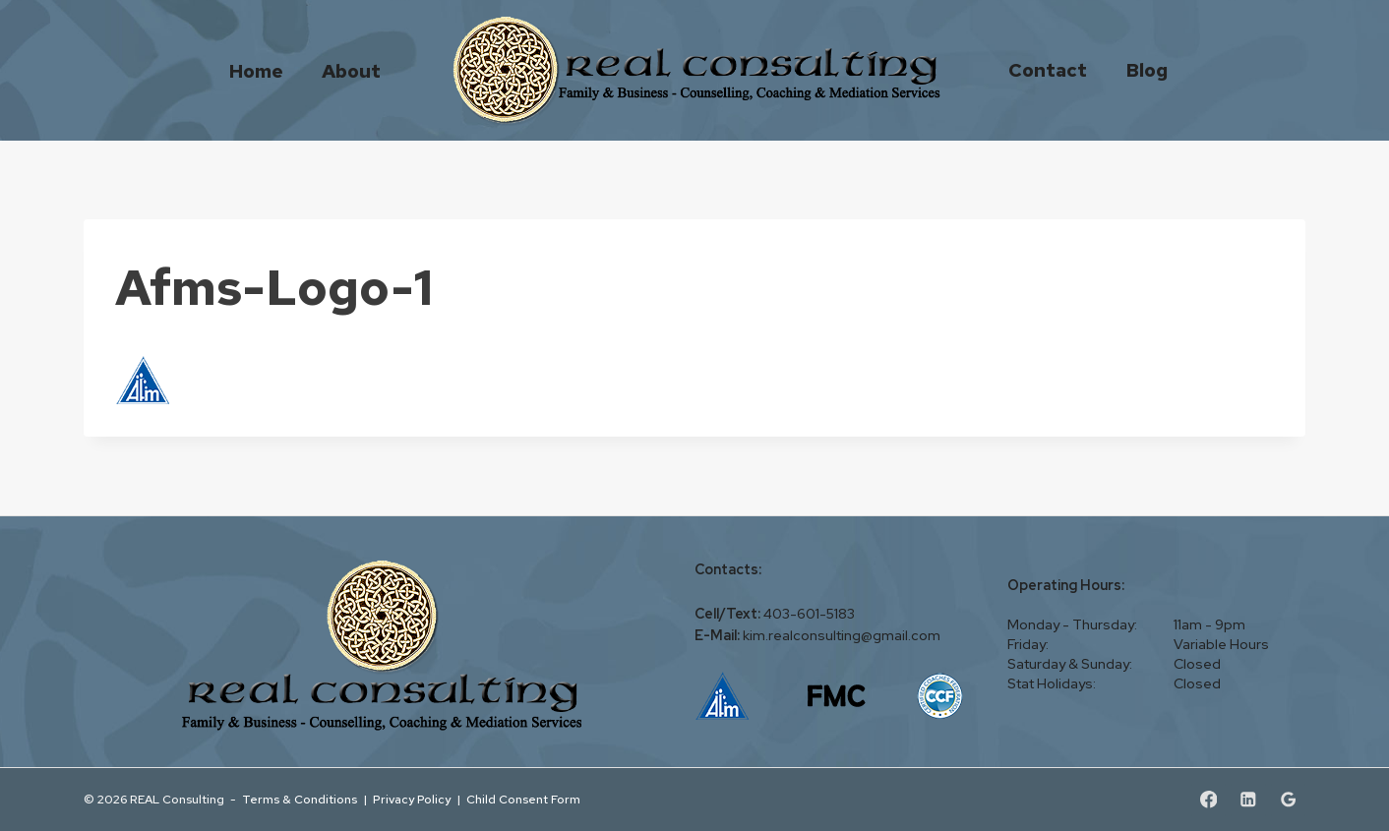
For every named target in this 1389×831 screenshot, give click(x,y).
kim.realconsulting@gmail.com (841, 635)
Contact (1047, 70)
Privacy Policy (412, 799)
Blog (1146, 70)
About (351, 70)
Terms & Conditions (299, 799)
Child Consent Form (523, 799)
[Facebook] (1208, 800)
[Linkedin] (1248, 800)
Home (256, 70)
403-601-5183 (809, 614)
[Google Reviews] (1288, 800)
